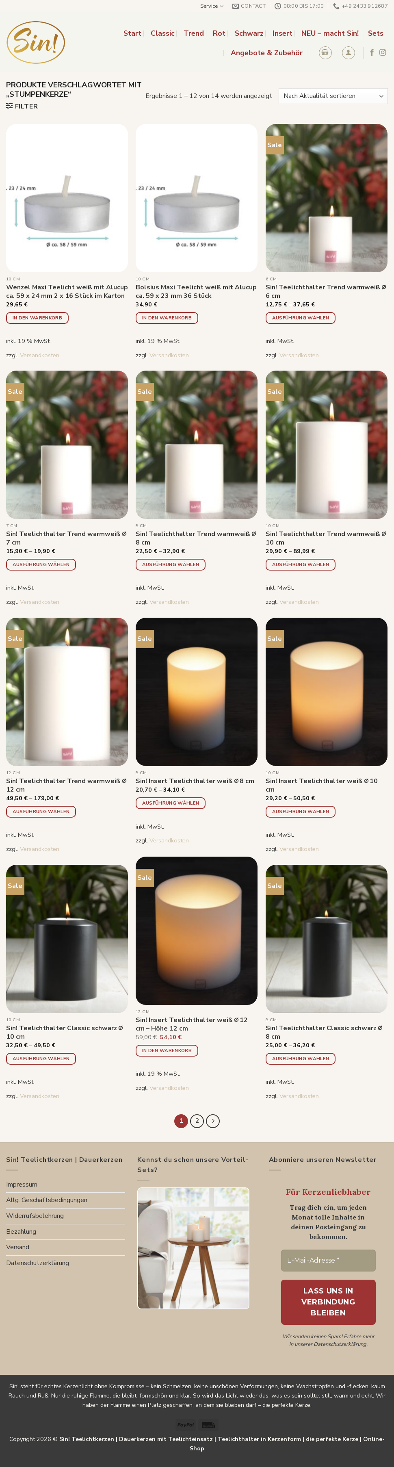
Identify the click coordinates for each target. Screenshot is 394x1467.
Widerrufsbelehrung (35, 1215)
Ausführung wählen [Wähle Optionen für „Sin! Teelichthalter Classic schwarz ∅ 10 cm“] (41, 1058)
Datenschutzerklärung (37, 1263)
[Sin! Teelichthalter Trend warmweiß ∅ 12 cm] (67, 692)
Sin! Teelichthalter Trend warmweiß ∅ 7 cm (66, 538)
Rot (219, 33)
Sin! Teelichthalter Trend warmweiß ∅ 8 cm (196, 538)
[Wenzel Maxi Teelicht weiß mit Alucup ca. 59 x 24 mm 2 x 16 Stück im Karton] (67, 198)
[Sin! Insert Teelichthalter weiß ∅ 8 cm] (197, 692)
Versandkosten (39, 355)
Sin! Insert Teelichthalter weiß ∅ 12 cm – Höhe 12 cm (192, 1024)
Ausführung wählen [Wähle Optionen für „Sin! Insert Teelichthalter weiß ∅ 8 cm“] (170, 803)
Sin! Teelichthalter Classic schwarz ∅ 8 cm (324, 1032)
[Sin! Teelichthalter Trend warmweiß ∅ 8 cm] (197, 445)
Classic (163, 33)
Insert (282, 33)
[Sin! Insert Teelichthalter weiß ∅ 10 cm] (327, 692)
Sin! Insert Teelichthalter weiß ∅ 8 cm (195, 781)
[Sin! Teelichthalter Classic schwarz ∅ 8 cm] (327, 939)
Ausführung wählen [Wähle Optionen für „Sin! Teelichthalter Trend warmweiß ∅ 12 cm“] (41, 811)
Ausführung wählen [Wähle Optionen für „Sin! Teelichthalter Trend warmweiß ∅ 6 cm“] (300, 318)
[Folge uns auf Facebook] (372, 52)
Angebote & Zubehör (267, 53)
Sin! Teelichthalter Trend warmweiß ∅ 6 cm (326, 291)
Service (211, 6)
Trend (194, 33)
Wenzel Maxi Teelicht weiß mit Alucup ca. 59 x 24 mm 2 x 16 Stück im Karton (67, 291)
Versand (17, 1247)
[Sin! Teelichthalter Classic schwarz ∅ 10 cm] (67, 939)
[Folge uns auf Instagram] (382, 52)
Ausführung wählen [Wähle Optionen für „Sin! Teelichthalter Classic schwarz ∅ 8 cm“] (300, 1058)
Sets (375, 33)
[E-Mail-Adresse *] (328, 1261)
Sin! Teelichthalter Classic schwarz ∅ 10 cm (64, 1032)
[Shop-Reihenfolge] (333, 96)
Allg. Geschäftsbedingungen (46, 1200)
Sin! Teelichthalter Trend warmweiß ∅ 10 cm (326, 538)
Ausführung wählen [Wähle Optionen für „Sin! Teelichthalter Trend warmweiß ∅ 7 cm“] (41, 564)
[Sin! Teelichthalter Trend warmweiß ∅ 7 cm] (67, 445)
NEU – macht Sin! (330, 33)
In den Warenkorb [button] (38, 318)
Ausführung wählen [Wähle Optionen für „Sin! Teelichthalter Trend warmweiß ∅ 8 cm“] (170, 564)
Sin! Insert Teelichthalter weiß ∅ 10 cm (322, 785)
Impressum (21, 1184)
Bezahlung (21, 1231)
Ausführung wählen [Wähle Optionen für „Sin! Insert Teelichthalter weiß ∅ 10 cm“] (300, 811)
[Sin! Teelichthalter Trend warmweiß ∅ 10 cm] (327, 445)
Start (132, 33)
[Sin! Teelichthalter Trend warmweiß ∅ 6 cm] (327, 198)
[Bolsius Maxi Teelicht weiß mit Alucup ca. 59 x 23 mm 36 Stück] (197, 198)
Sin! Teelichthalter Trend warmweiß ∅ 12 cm (66, 785)
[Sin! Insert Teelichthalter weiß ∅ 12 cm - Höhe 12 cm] (197, 931)
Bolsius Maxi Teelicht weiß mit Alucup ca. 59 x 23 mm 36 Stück (196, 291)
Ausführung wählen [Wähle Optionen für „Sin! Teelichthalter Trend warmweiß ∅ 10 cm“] (300, 564)
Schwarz (249, 33)
